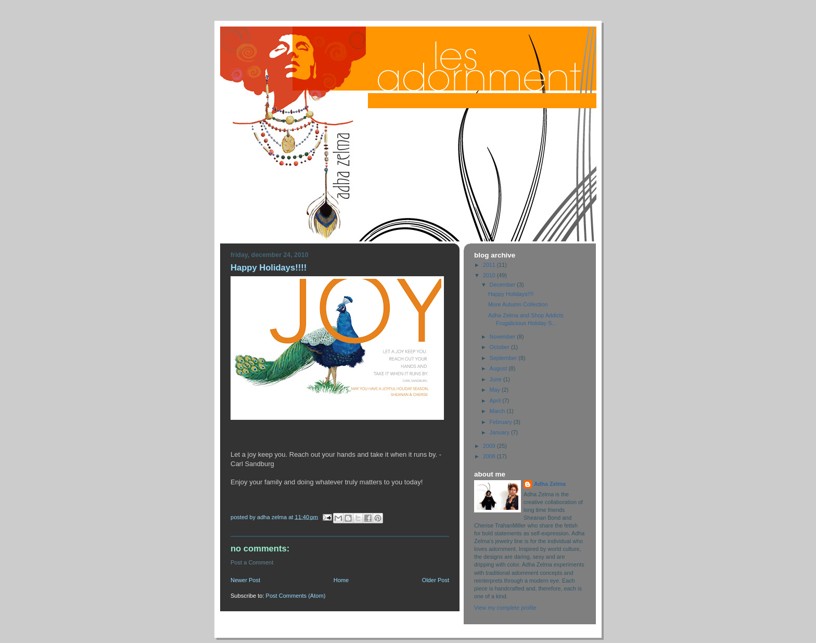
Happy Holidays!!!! (511, 294)
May (496, 390)
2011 (490, 265)
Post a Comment (252, 562)
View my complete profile (505, 608)
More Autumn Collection (517, 304)
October (500, 347)
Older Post (435, 580)
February (502, 422)
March (498, 411)
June (496, 379)
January (500, 432)
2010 (490, 275)
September (504, 358)
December (503, 284)
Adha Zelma (550, 484)
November (503, 336)
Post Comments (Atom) (296, 596)
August (499, 368)
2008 (490, 456)
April (496, 400)
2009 (490, 446)
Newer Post (245, 580)
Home (341, 580)
